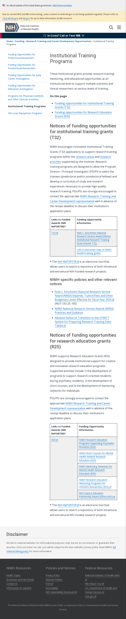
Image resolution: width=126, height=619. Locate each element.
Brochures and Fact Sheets (20, 579)
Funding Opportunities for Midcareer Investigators (21, 87)
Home (9, 41)
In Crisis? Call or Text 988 (63, 35)
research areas (85, 157)
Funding (19, 41)
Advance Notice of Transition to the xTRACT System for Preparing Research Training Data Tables (83, 321)
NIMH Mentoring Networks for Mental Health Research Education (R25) (95, 470)
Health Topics (13, 575)
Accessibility (52, 588)
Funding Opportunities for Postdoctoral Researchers (22, 66)
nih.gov (26, 18)
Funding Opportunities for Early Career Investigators (24, 77)
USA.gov (90, 596)
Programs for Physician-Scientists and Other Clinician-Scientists (26, 97)
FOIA (49, 583)
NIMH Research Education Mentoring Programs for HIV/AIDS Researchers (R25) (95, 483)
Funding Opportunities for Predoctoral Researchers (21, 56)
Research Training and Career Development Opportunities (59, 41)
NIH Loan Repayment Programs (25, 113)
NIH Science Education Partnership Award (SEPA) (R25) (97, 495)
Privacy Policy (53, 575)
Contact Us (12, 583)
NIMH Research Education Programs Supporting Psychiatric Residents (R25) (96, 443)
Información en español (18, 588)
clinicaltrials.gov (10, 18)
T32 (54, 232)
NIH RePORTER (68, 261)
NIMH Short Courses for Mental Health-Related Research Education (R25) (96, 457)
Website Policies (54, 579)
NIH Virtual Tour (94, 583)
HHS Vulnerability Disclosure (61, 592)
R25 (54, 439)
